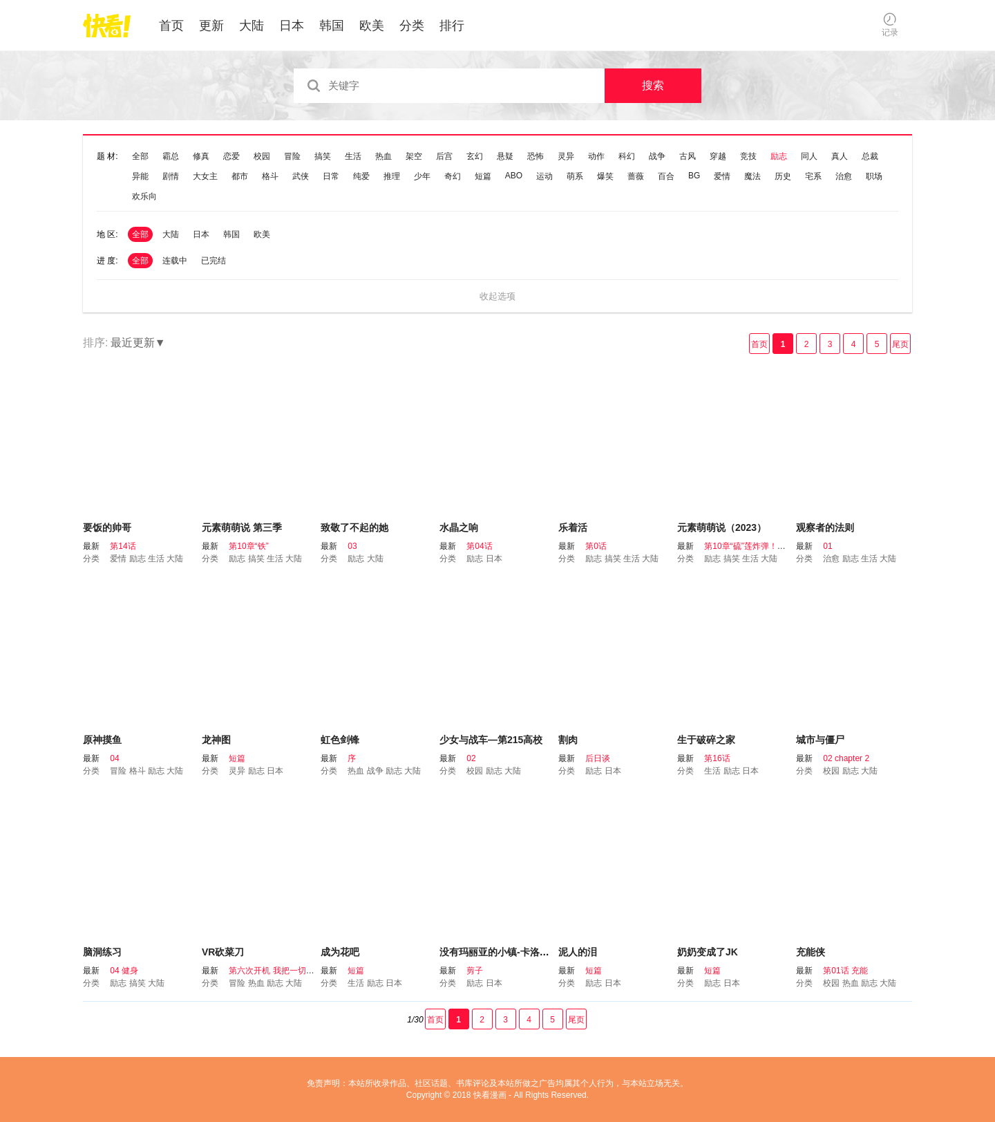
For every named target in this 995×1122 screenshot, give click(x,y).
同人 (809, 156)
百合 (666, 176)
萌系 (575, 176)
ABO (513, 175)
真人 (839, 156)
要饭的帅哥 (107, 527)
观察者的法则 (825, 527)
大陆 (251, 25)
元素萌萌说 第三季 (242, 527)
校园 (262, 156)
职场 (874, 176)
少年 (422, 176)
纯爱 (361, 176)
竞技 (748, 156)
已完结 (213, 260)
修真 (201, 156)
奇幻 (452, 176)
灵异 (566, 156)
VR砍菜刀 (223, 951)
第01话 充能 (845, 970)
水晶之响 (458, 527)
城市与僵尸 (820, 739)
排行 (451, 25)
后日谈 (597, 758)
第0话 (596, 546)
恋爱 (231, 156)
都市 (239, 176)
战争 (657, 156)
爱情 (722, 176)
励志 (778, 156)
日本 (291, 25)
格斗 (270, 176)
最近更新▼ (138, 342)
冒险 (292, 156)
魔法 (752, 176)
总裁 (870, 156)
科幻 (626, 156)
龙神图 (216, 739)
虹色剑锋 (340, 739)
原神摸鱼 (102, 739)
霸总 (170, 156)
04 (114, 758)
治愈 (843, 176)
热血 (383, 156)
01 (827, 546)
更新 (211, 25)
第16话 (717, 758)
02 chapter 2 (846, 758)
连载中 (174, 260)
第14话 (122, 546)
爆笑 (605, 176)
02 (470, 758)
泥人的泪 (577, 951)
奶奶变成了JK (707, 951)
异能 (140, 176)
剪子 (474, 970)
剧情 (170, 176)
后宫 (444, 156)
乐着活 (572, 527)
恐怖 (535, 156)
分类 (411, 25)
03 (352, 546)
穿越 (718, 156)
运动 (544, 176)
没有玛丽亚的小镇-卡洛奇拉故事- (510, 951)
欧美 (371, 25)
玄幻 (474, 156)
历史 (783, 176)
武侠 (300, 176)
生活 (353, 156)
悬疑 (505, 156)
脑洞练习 (102, 951)
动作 (596, 156)
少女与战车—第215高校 (490, 739)
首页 (171, 25)
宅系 (813, 176)
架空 (414, 156)
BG (694, 175)
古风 (687, 156)
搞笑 (322, 156)
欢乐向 (144, 196)
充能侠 (810, 951)
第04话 (479, 546)
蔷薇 (635, 176)
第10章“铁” (248, 546)
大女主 (205, 176)
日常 (331, 176)
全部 (140, 156)
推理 (391, 176)
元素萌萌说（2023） (721, 527)
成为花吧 (340, 951)
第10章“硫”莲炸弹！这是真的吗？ (765, 546)
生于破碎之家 (706, 739)
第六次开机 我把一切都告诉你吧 (288, 970)
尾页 (900, 344)
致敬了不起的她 (354, 527)
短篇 (483, 176)
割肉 (568, 739)
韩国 (331, 25)
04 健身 (124, 970)
